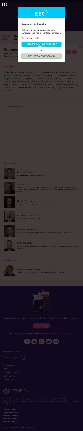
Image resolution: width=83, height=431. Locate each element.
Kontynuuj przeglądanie (41, 56)
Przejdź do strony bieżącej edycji (41, 45)
